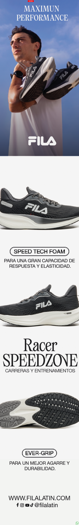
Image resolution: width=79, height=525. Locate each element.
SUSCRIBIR (31, 1)
